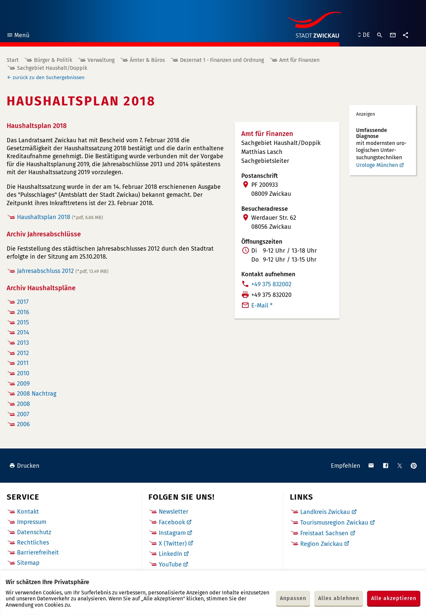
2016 (23, 312)
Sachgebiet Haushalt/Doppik (52, 68)
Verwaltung (101, 60)
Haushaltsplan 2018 (60, 217)
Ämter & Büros (147, 60)
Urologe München (377, 165)
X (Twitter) (173, 543)
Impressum (31, 522)
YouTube (170, 564)
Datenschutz (34, 532)
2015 (23, 322)
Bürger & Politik (53, 60)
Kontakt (28, 511)
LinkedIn (170, 553)
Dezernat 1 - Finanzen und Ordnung (222, 60)
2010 (23, 373)
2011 (23, 363)
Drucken (24, 465)
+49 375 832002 (271, 284)
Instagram (172, 533)
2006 (23, 424)
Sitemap (28, 562)
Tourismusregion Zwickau (334, 522)
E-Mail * (262, 305)
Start (13, 60)
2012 (23, 353)
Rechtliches (33, 542)
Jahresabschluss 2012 (62, 271)
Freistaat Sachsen (324, 533)
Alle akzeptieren (393, 598)
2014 (23, 332)
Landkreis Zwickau (325, 512)
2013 (23, 342)
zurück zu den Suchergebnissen (49, 77)
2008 (23, 404)
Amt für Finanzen (299, 60)
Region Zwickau (321, 544)
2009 (23, 383)
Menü (17, 36)
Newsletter (173, 511)
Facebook (172, 522)
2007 (23, 414)
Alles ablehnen (338, 598)
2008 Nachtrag (36, 393)
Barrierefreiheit (38, 552)
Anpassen (293, 598)
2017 (23, 302)
